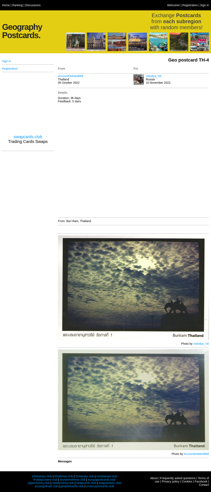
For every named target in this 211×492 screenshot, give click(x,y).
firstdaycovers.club (46, 479)
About (154, 478)
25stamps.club (84, 476)
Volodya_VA (153, 76)
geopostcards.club (72, 486)
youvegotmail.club (46, 486)
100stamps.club (42, 476)
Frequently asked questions (177, 478)
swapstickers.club (109, 483)
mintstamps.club (106, 476)
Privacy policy (171, 481)
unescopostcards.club (100, 486)
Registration (190, 5)
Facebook (201, 481)
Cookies (187, 481)
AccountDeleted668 (70, 76)
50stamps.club (63, 476)
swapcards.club (28, 136)
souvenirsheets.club (72, 479)
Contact (204, 484)
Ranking (17, 5)
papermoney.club (39, 483)
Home (6, 5)
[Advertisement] (153, 153)
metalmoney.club (63, 483)
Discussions (33, 5)
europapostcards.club (101, 479)
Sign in (204, 5)
